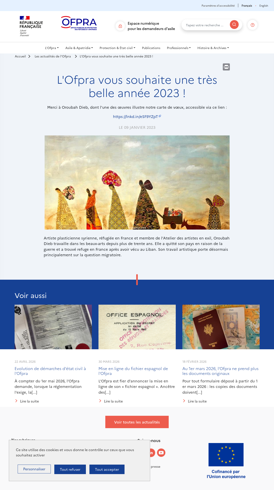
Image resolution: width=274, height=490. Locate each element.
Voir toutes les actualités (137, 421)
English (263, 5)
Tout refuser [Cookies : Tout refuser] (70, 469)
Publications (151, 48)
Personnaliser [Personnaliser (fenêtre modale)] (34, 468)
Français (247, 5)
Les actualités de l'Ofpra (53, 56)
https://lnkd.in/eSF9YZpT (135, 116)
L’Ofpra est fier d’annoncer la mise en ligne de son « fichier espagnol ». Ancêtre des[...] (136, 386)
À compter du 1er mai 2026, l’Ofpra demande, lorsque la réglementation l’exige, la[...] (48, 386)
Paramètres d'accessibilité (218, 5)
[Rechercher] (234, 24)
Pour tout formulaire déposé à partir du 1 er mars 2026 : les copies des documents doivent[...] (220, 386)
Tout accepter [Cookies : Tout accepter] (107, 469)
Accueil (20, 56)
